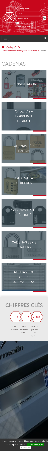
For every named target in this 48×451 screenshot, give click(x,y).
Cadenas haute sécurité (24, 213)
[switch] (17, 23)
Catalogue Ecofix (13, 47)
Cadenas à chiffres (24, 180)
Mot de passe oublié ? (24, 26)
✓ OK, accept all (35, 444)
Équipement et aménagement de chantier (20, 50)
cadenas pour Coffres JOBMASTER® (24, 277)
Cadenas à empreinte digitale (24, 116)
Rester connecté (27, 22)
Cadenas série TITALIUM (24, 245)
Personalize (25, 448)
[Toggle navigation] (5, 38)
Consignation (24, 84)
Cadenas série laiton (24, 148)
